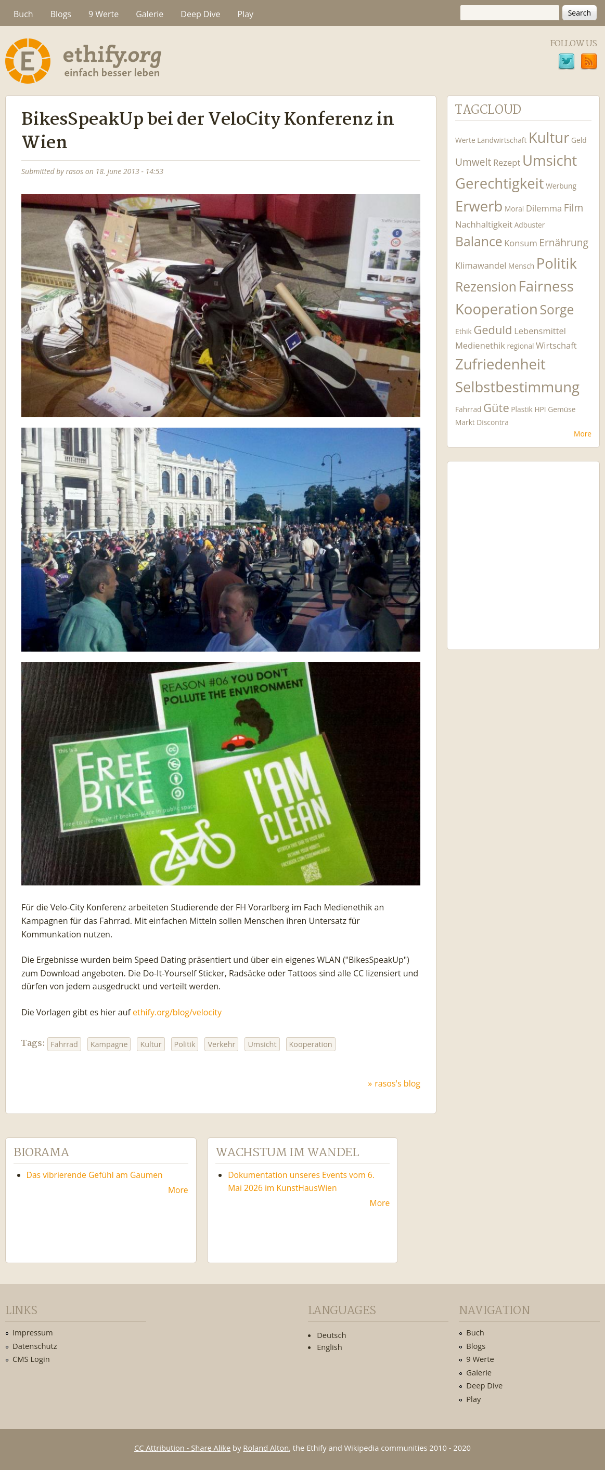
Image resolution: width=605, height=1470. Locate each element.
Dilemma (544, 208)
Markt (465, 422)
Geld (579, 140)
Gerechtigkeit (499, 183)
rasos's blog (397, 1083)
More (582, 434)
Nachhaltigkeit (483, 224)
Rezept (506, 162)
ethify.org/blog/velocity (177, 1012)
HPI (540, 409)
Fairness (546, 286)
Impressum (32, 1332)
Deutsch (331, 1335)
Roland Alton (266, 1447)
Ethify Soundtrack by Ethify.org (523, 547)
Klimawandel (480, 265)
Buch (23, 14)
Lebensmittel (540, 331)
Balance (479, 241)
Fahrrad (64, 1044)
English (329, 1347)
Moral (514, 209)
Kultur (150, 1044)
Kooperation (310, 1044)
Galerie (149, 14)
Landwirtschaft (501, 140)
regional (520, 346)
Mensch (521, 266)
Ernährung (563, 242)
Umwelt (473, 162)
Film (573, 208)
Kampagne (109, 1044)
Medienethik (480, 345)
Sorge (557, 309)
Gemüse (561, 409)
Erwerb (479, 206)
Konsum (520, 243)
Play (246, 14)
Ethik (463, 331)
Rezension (486, 286)
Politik (185, 1044)
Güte (496, 407)
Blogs (60, 14)
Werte (465, 140)
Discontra (492, 422)
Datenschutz (34, 1346)
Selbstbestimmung (517, 386)
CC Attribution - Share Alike (182, 1447)
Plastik (522, 409)
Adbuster (529, 225)
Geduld (492, 329)
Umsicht (262, 1044)
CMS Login (31, 1359)
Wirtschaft (556, 345)
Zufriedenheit (500, 364)
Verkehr (221, 1044)
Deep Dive (200, 14)
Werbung (561, 186)
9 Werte (103, 14)
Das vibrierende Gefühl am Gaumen (95, 1175)
